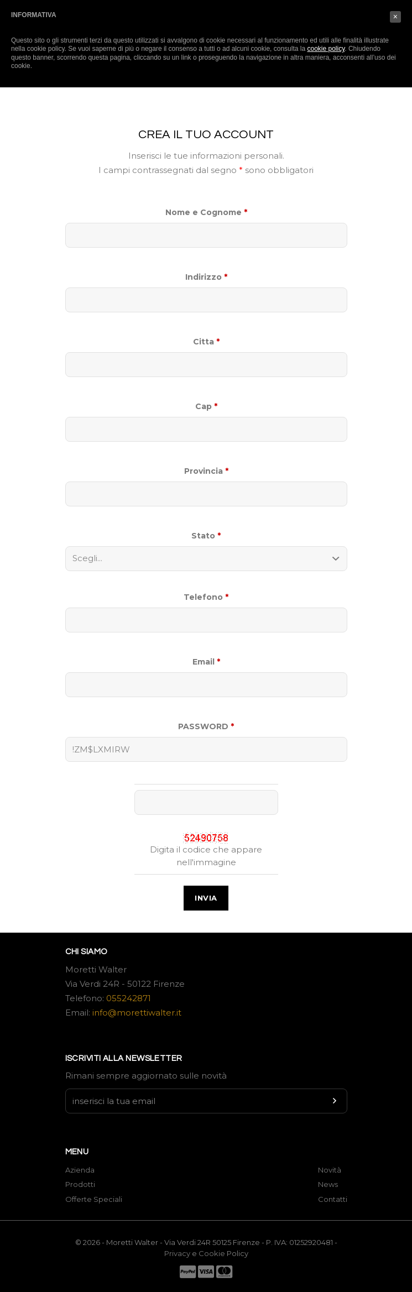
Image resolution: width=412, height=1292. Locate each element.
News (328, 1184)
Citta (206, 342)
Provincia (206, 471)
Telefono (206, 597)
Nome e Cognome (206, 212)
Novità (329, 1169)
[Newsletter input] (206, 1101)
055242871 (128, 998)
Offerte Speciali (93, 1199)
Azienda (80, 1169)
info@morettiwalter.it (136, 1012)
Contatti (332, 1199)
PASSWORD (206, 726)
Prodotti (80, 1184)
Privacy (177, 1253)
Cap (206, 406)
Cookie (213, 1253)
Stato (206, 536)
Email (206, 662)
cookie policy (326, 49)
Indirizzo (206, 277)
